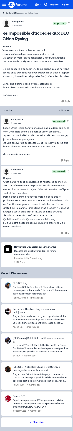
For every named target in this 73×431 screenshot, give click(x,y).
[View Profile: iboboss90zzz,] (8, 398)
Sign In (65, 4)
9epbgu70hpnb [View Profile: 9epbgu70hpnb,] (20, 297)
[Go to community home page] (18, 5)
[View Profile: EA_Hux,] (8, 340)
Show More (37, 422)
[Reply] (65, 101)
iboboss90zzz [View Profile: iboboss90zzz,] (19, 410)
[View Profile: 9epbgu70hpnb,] (8, 285)
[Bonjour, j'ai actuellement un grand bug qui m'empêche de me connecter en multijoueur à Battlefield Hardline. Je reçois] (40, 319)
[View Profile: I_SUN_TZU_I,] (8, 369)
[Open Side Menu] (4, 4)
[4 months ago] (31, 326)
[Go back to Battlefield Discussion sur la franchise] (41, 247)
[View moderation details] (68, 23)
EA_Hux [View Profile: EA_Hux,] (16, 355)
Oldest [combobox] (64, 110)
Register (54, 4)
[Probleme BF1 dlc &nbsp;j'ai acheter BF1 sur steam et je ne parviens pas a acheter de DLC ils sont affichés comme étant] (40, 290)
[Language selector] (38, 5)
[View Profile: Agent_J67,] (8, 311)
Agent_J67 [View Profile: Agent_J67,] (18, 326)
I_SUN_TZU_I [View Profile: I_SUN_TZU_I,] (19, 384)
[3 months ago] (35, 297)
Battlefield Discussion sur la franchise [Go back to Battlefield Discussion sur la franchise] (20, 13)
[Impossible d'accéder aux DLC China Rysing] (18, 25)
